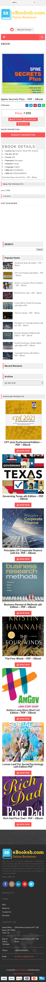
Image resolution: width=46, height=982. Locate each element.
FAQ (4, 904)
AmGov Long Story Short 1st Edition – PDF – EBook (23, 711)
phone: (5, 950)
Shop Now (23, 451)
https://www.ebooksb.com (23, 973)
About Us (6, 908)
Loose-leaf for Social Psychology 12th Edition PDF (23, 765)
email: (4, 956)
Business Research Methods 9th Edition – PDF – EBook (23, 606)
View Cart (31, 119)
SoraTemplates (21, 970)
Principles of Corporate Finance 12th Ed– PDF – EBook (23, 551)
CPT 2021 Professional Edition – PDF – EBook (23, 443)
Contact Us (6, 912)
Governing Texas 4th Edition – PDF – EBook (23, 497)
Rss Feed (5, 915)
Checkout (23, 124)
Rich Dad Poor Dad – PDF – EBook (28, 293)
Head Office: (7, 927)
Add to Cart (16, 119)
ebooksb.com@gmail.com (24, 956)
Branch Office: (5, 940)
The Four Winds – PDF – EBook (27, 313)
